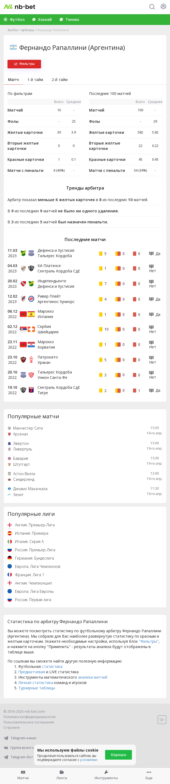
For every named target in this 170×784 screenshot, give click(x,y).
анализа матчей (92, 677)
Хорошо (118, 754)
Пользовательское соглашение (28, 722)
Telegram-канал (19, 738)
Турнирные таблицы (36, 687)
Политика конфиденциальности (29, 717)
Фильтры (24, 63)
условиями (88, 759)
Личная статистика (35, 682)
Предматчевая (31, 671)
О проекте (11, 727)
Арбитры (27, 30)
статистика (52, 666)
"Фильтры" (148, 641)
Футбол (13, 30)
